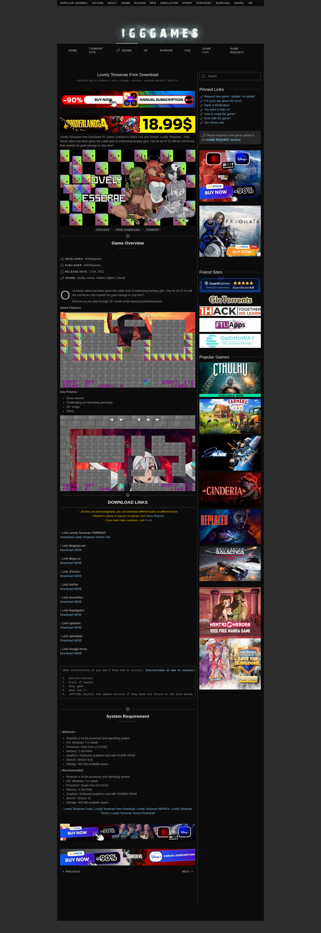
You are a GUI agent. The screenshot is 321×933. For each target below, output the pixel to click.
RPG (153, 3)
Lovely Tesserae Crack (78, 808)
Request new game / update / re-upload (229, 96)
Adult (112, 3)
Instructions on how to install (169, 670)
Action (97, 3)
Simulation (169, 3)
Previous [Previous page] (71, 871)
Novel (239, 3)
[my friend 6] (230, 324)
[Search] (230, 76)
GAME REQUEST (237, 50)
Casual (136, 80)
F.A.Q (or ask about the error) (223, 101)
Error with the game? (217, 118)
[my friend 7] (230, 340)
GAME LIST (207, 50)
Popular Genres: (74, 3)
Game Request (155, 515)
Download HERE (71, 550)
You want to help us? (217, 109)
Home (73, 50)
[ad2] (228, 612)
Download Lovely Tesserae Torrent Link (85, 537)
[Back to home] (160, 24)
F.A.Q (148, 520)
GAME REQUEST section (223, 139)
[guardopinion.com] (230, 284)
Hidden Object (155, 80)
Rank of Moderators (216, 105)
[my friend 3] (230, 310)
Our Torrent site (214, 122)
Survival (223, 3)
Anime (126, 3)
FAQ (188, 50)
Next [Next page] (187, 871)
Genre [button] (127, 50)
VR (251, 3)
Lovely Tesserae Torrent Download (133, 813)
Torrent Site (96, 50)
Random (166, 50)
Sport (187, 3)
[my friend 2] (230, 299)
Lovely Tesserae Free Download (114, 808)
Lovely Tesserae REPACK (153, 808)
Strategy (204, 3)
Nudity (172, 80)
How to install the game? (220, 114)
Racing (140, 3)
